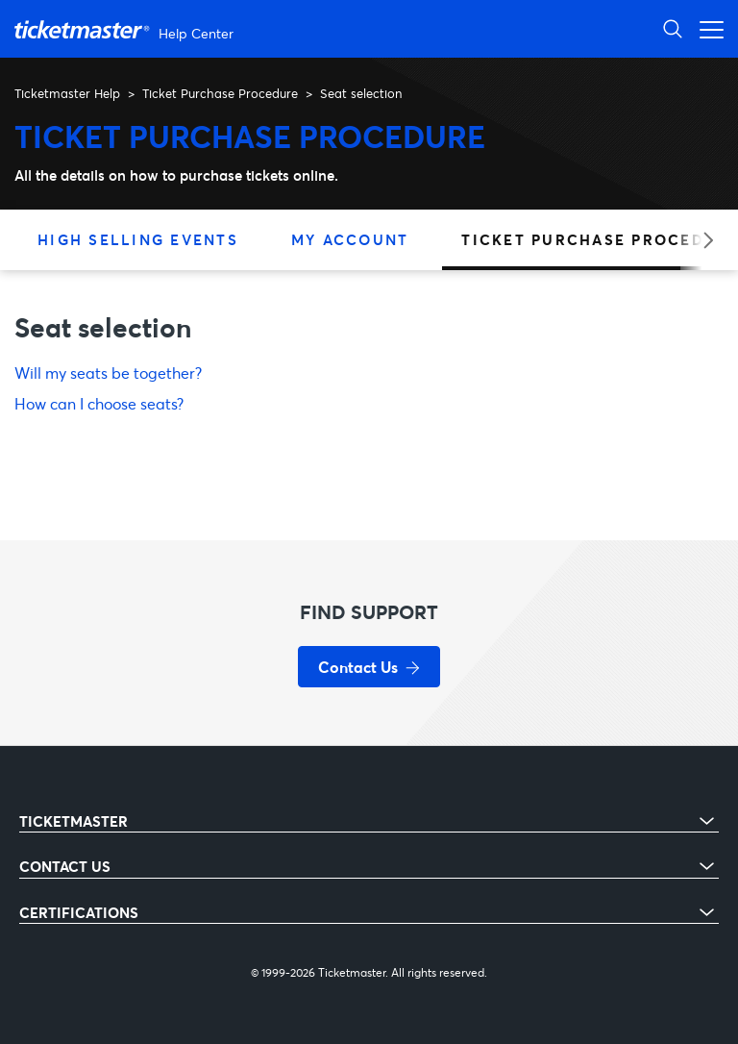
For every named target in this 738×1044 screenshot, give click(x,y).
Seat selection (361, 93)
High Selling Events (137, 239)
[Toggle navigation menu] (706, 28)
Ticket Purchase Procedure (220, 93)
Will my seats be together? (108, 372)
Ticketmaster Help (67, 93)
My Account (350, 239)
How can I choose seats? (99, 403)
